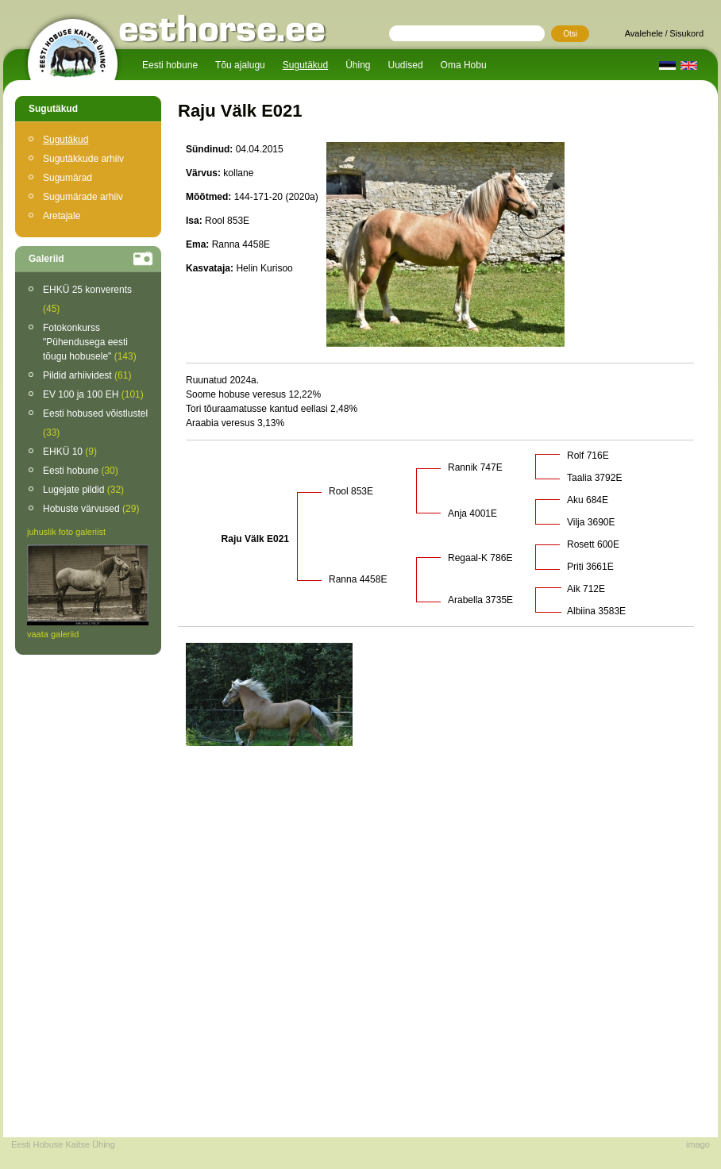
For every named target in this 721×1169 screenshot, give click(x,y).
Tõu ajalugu (240, 65)
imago (698, 1144)
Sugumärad (67, 177)
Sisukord (686, 33)
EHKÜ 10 (70, 451)
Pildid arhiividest (87, 375)
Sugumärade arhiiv (83, 196)
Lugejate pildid (83, 489)
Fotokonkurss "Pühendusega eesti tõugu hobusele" (90, 342)
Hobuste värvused (91, 508)
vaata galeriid (53, 634)
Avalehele (644, 33)
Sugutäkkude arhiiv (83, 158)
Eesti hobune (170, 65)
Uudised (405, 65)
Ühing (357, 65)
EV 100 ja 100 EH (93, 394)
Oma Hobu (464, 65)
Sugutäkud (305, 65)
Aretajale (61, 215)
